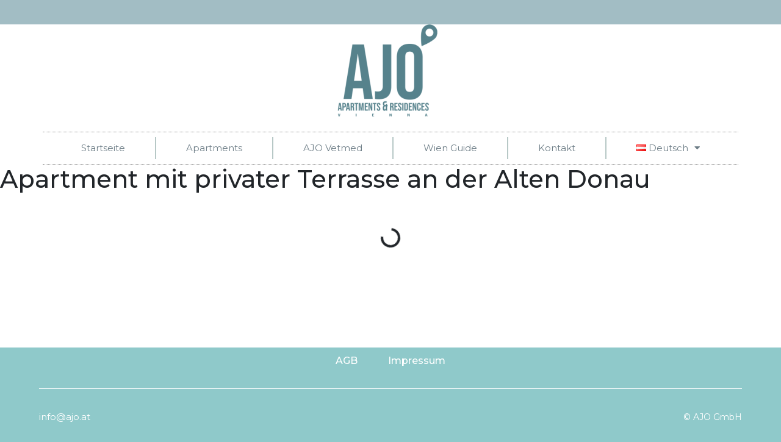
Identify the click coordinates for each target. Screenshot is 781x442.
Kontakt (556, 148)
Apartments (214, 148)
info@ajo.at (64, 416)
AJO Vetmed (332, 148)
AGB (347, 360)
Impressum (416, 360)
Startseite (103, 148)
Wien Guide (450, 148)
